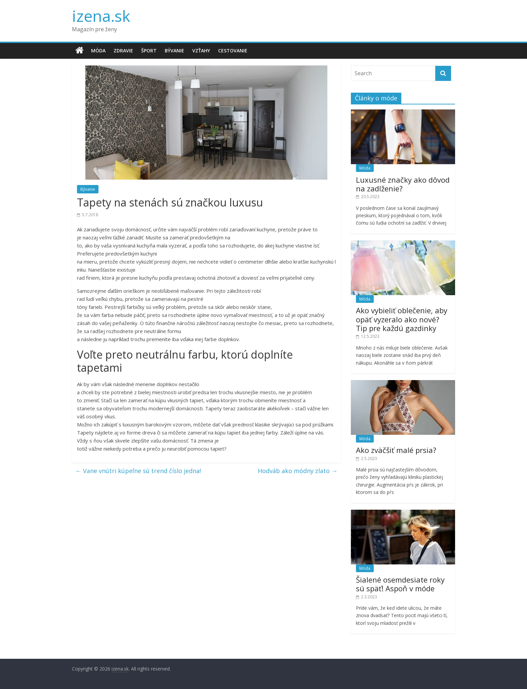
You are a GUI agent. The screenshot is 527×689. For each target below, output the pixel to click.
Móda (98, 50)
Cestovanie (232, 50)
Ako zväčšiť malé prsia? (396, 450)
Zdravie (123, 50)
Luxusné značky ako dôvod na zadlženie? (403, 184)
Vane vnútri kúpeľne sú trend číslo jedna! (138, 471)
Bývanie (174, 50)
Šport (149, 50)
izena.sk (101, 15)
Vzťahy (201, 50)
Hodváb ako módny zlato (297, 471)
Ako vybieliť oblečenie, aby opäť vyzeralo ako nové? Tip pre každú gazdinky (401, 319)
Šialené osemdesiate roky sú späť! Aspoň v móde (400, 584)
